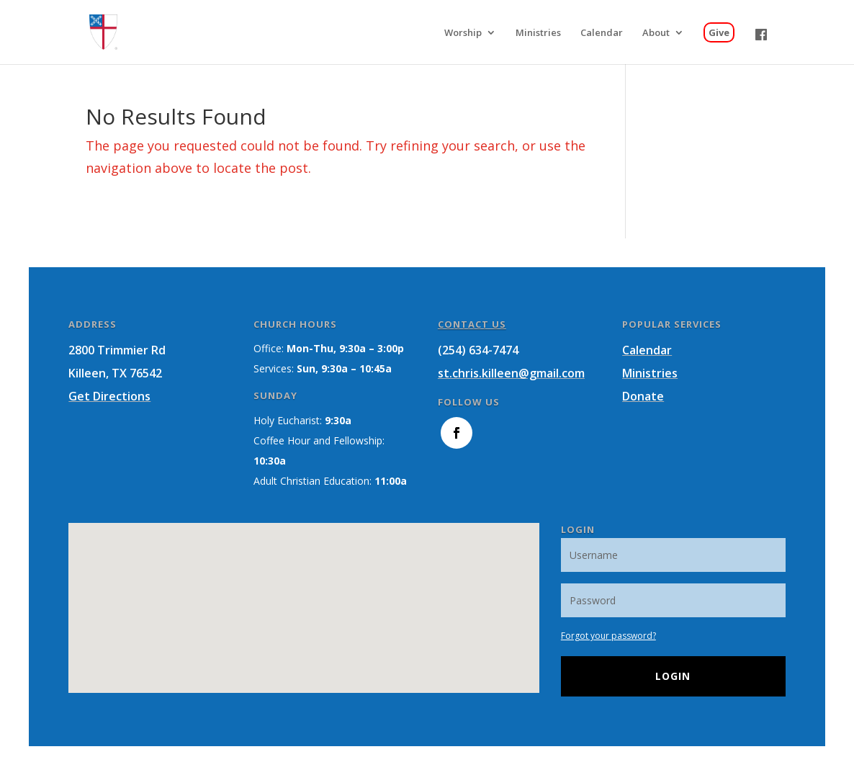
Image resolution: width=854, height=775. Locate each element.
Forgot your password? (608, 636)
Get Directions (109, 396)
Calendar (647, 350)
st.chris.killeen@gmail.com (511, 373)
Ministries (650, 373)
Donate (643, 396)
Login (673, 676)
